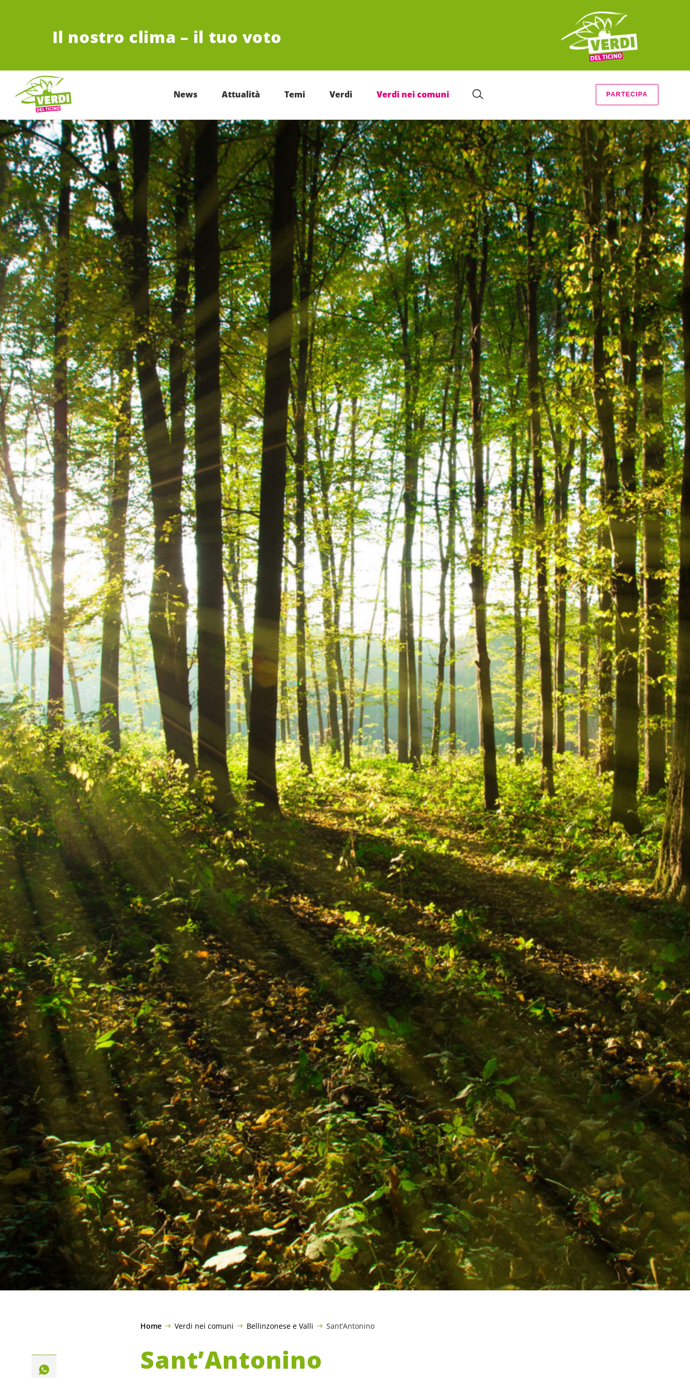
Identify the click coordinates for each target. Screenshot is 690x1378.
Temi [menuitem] (295, 94)
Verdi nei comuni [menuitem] (413, 94)
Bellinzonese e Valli (280, 1325)
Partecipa (627, 94)
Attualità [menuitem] (241, 94)
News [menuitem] (186, 94)
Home (151, 1326)
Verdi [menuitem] (341, 94)
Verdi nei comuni (204, 1325)
